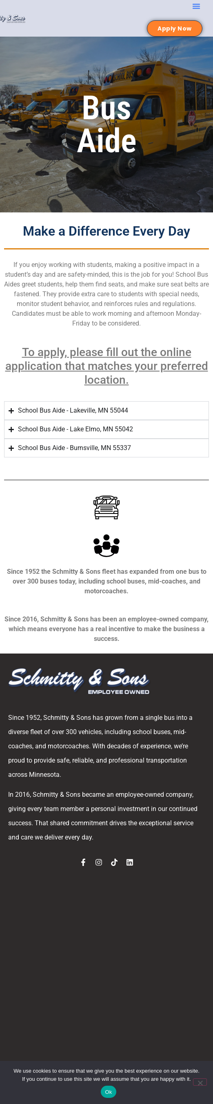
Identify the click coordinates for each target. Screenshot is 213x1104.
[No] (200, 1082)
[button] (196, 6)
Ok (108, 1092)
